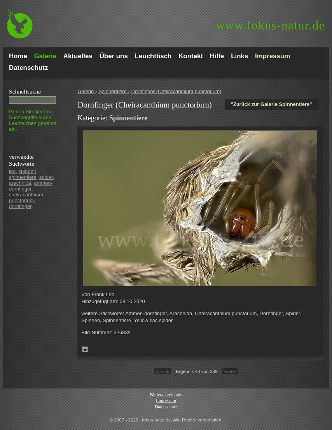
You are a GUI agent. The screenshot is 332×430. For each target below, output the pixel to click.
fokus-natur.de (270, 25)
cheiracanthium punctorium (26, 197)
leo (12, 171)
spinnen (28, 171)
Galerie (86, 91)
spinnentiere (23, 177)
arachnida (20, 183)
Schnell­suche (25, 91)
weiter (230, 371)
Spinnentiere (113, 91)
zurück (162, 371)
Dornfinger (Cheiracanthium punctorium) (176, 91)
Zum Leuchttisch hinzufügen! (85, 349)
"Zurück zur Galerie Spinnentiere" (271, 104)
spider (46, 177)
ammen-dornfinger (30, 186)
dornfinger (20, 206)
